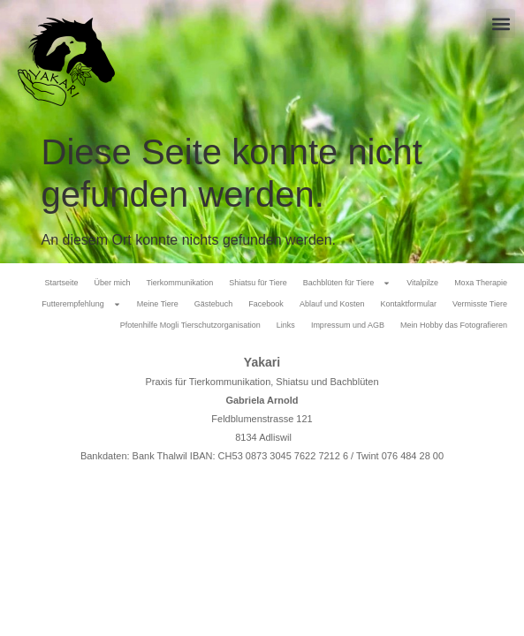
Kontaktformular (408, 303)
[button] (500, 23)
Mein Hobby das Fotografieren (453, 325)
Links (286, 325)
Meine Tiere (157, 303)
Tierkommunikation (179, 282)
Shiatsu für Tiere (258, 282)
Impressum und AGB (347, 325)
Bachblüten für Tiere (347, 282)
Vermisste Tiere (479, 303)
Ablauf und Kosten (332, 303)
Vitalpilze (422, 282)
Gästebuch (213, 303)
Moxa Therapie (480, 282)
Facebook (266, 303)
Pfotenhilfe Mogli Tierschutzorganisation (190, 325)
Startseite (61, 282)
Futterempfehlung (81, 303)
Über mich (112, 282)
